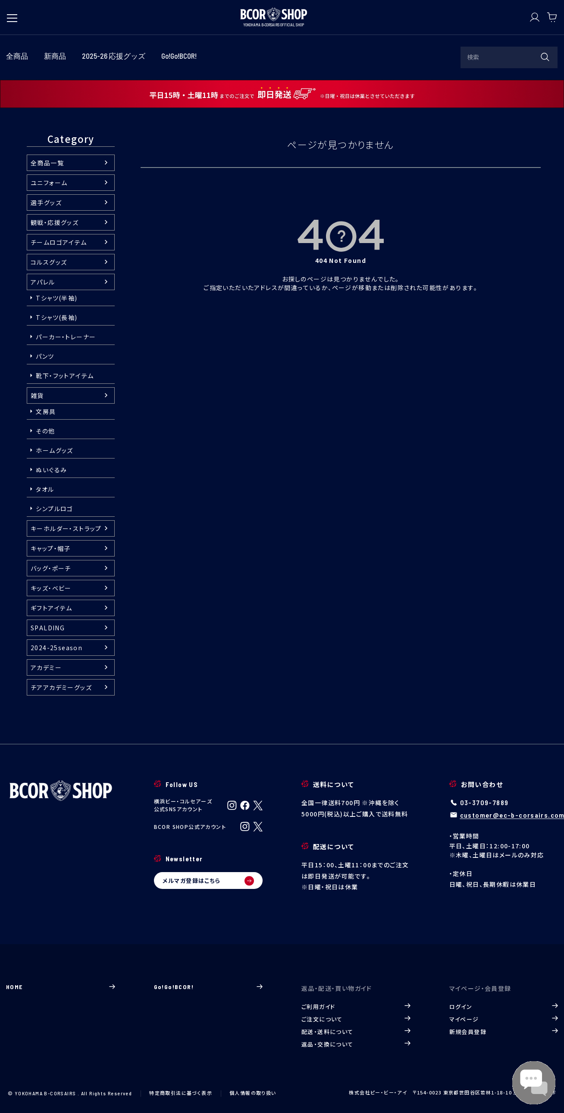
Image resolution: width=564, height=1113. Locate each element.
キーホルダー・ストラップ (66, 528)
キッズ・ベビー (51, 588)
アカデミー (46, 667)
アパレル (43, 282)
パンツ (45, 356)
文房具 (46, 411)
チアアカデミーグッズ (61, 687)
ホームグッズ (54, 450)
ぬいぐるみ (51, 469)
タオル (45, 489)
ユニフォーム (49, 182)
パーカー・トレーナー (66, 336)
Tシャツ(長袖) (56, 317)
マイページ (503, 1019)
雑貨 (37, 395)
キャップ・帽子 (51, 548)
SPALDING (48, 627)
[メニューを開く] (12, 14)
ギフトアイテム (51, 608)
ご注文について (355, 1019)
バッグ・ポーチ (51, 568)
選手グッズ (46, 202)
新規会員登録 (503, 1032)
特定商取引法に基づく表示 (180, 1092)
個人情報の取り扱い (252, 1092)
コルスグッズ (49, 262)
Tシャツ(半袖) (56, 298)
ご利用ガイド (355, 1006)
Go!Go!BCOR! (208, 986)
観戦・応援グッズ (54, 222)
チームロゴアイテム (59, 242)
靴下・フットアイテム (65, 375)
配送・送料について (355, 1032)
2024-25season (56, 647)
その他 (45, 431)
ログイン (503, 1006)
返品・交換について (355, 1044)
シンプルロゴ (54, 508)
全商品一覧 (47, 162)
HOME (60, 986)
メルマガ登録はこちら (208, 880)
